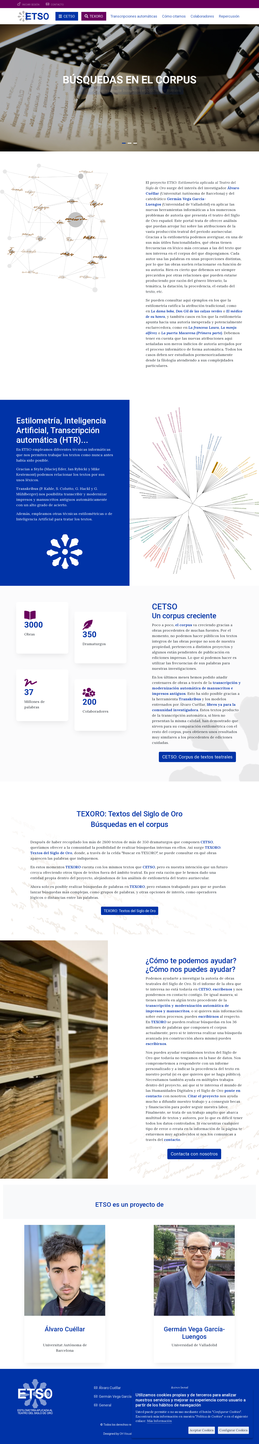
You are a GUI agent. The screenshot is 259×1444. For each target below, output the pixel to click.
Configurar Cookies (233, 1430)
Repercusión (229, 16)
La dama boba (162, 311)
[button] (124, 142)
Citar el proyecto (203, 1096)
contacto (172, 1139)
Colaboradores (202, 16)
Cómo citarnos (174, 16)
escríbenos (222, 989)
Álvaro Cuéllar (110, 1388)
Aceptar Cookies (201, 1430)
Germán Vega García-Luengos (123, 1396)
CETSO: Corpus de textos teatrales (197, 756)
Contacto (57, 4)
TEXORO (96, 16)
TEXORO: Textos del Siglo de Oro (130, 911)
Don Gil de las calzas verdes (199, 311)
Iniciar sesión (30, 4)
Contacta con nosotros (194, 1153)
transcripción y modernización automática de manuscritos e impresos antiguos (196, 688)
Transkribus (27, 488)
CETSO (69, 16)
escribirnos (208, 1016)
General (105, 1405)
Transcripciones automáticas (133, 16)
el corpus (183, 625)
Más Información (159, 1421)
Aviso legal (179, 1388)
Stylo (38, 469)
